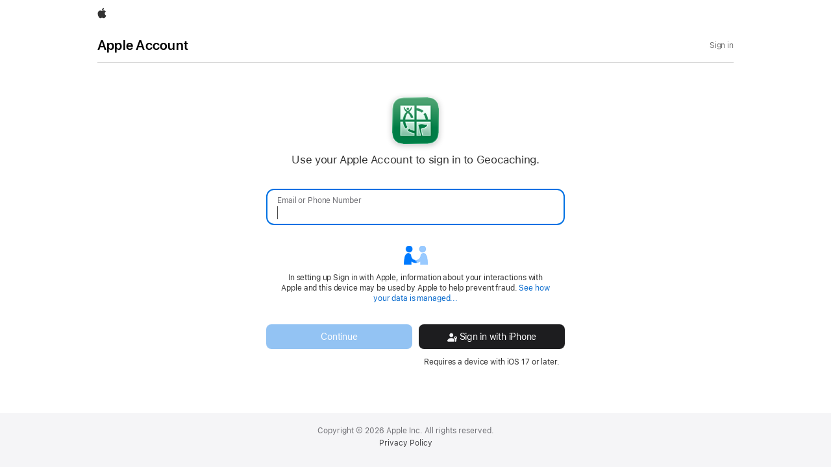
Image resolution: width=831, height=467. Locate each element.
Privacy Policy (405, 443)
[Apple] (102, 14)
